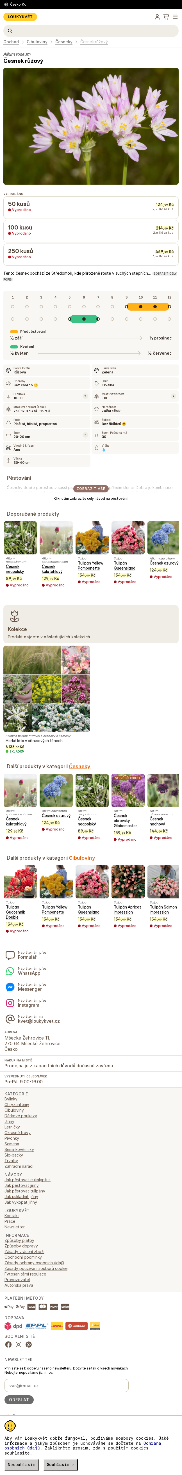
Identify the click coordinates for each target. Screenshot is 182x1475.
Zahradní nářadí (18, 1166)
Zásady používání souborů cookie (35, 1268)
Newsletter (14, 1226)
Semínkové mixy (19, 1149)
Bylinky (10, 1098)
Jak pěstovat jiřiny (21, 1185)
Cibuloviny (37, 42)
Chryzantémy (16, 1104)
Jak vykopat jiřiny (20, 1202)
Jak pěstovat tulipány (24, 1191)
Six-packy (13, 1155)
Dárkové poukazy (20, 1115)
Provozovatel (17, 1279)
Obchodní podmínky (23, 1257)
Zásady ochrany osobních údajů (34, 1262)
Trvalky (11, 1160)
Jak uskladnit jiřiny (21, 1196)
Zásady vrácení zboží (24, 1251)
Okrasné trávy (17, 1132)
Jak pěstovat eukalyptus (27, 1179)
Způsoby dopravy (21, 1246)
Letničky (12, 1127)
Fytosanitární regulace (25, 1274)
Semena (11, 1143)
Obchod (11, 42)
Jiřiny (9, 1121)
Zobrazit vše (91, 489)
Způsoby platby (19, 1240)
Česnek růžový (94, 42)
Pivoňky (11, 1138)
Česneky (63, 42)
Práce (9, 1221)
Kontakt (11, 1215)
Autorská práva (18, 1285)
